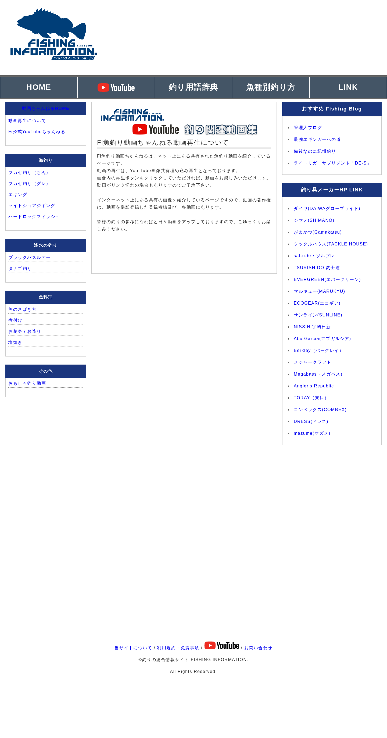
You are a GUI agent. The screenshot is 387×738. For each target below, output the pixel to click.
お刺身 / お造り (24, 331)
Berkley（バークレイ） (319, 350)
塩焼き (15, 342)
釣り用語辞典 (193, 87)
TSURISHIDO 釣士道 (317, 267)
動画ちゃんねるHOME (46, 108)
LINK (348, 87)
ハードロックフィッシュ (34, 216)
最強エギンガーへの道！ (320, 139)
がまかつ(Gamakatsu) (318, 232)
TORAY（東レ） (311, 397)
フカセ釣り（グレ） (29, 183)
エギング (17, 194)
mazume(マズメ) (312, 433)
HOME (38, 87)
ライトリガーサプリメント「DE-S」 (332, 163)
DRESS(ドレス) (311, 421)
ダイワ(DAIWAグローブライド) (327, 208)
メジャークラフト (312, 362)
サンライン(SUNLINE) (318, 315)
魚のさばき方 (22, 309)
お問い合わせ (258, 648)
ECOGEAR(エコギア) (317, 303)
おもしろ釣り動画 (27, 383)
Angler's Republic (314, 386)
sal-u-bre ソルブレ (314, 256)
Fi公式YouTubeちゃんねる (36, 131)
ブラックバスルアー (29, 257)
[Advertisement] (279, 37)
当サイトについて (133, 648)
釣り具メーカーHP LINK (332, 189)
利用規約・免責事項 (178, 648)
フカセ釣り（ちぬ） (29, 172)
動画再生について (27, 120)
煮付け (15, 320)
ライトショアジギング (31, 205)
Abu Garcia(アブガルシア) (322, 338)
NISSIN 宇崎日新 (312, 327)
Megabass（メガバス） (319, 374)
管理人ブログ (308, 127)
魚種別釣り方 (271, 87)
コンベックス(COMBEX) (320, 409)
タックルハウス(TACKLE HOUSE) (331, 244)
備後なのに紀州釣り (315, 151)
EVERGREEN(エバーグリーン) (327, 279)
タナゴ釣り (20, 268)
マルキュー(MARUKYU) (319, 291)
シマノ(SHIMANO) (314, 220)
